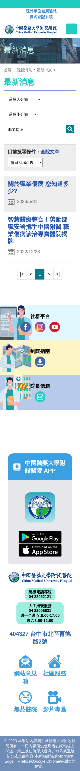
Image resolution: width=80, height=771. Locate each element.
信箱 (40, 396)
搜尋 (70, 129)
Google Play (40, 537)
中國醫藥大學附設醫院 (40, 577)
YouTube (54, 327)
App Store (40, 550)
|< (22, 274)
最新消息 (44, 70)
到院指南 (40, 362)
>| (58, 274)
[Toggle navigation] (71, 29)
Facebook (25, 327)
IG (40, 327)
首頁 (8, 70)
